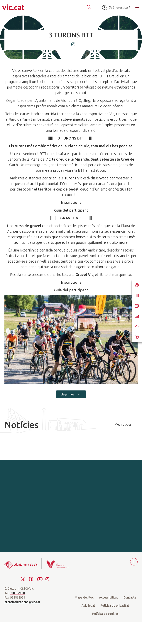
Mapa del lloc (84, 597)
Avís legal (88, 605)
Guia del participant (71, 210)
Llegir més (71, 394)
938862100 (17, 593)
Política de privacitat (114, 605)
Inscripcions (71, 202)
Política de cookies (105, 613)
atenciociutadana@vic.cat (22, 602)
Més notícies (123, 424)
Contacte (130, 597)
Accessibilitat (108, 597)
